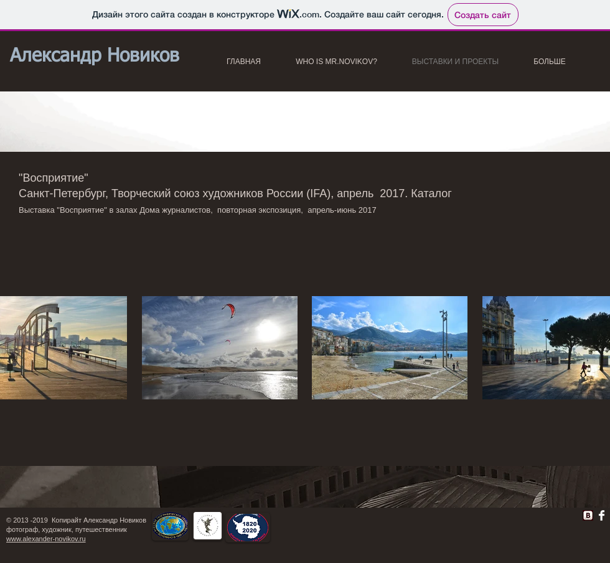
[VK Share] (548, 512)
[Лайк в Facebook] (417, 518)
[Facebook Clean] (601, 515)
